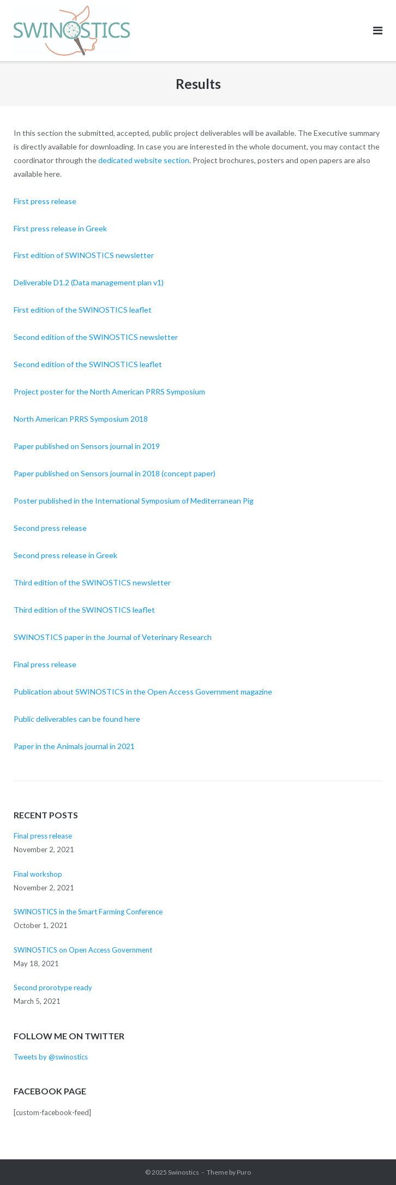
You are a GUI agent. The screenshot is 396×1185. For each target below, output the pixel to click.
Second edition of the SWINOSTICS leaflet (88, 364)
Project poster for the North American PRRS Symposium (109, 391)
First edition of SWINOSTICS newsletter (84, 255)
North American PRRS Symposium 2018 (81, 418)
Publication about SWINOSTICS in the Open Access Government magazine (143, 691)
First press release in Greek (60, 228)
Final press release (45, 664)
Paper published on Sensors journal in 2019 (87, 446)
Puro (244, 1172)
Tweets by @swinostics (51, 1056)
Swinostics (183, 1172)
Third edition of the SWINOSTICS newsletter (92, 582)
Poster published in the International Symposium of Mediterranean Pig (134, 500)
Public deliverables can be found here (77, 718)
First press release (45, 201)
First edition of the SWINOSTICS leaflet (83, 309)
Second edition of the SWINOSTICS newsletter (96, 337)
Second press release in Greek (65, 555)
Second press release (50, 527)
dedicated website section (143, 160)
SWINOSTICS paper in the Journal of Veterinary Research (113, 637)
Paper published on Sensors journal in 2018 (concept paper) (114, 473)
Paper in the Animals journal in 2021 (74, 746)
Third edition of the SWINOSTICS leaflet (84, 609)
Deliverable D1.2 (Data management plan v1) (89, 282)
